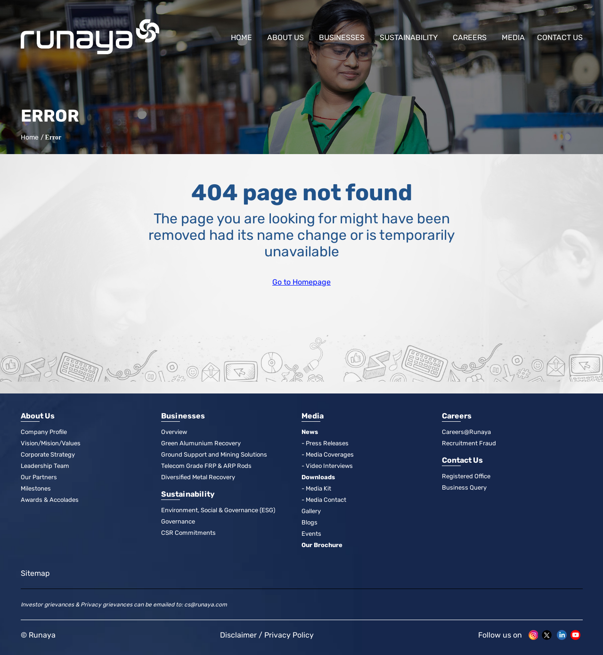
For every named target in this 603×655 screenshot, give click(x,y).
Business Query (464, 487)
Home (241, 37)
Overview (174, 431)
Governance (178, 521)
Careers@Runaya (466, 431)
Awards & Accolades (50, 499)
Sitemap (35, 573)
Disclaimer (238, 634)
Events (311, 533)
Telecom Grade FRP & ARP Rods (206, 465)
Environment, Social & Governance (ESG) (218, 510)
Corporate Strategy (48, 454)
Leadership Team (45, 465)
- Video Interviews (327, 465)
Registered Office (466, 476)
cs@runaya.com (205, 604)
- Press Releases (325, 443)
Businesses (342, 37)
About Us (285, 37)
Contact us (560, 37)
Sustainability (409, 37)
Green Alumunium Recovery (201, 443)
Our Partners (39, 477)
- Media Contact (324, 499)
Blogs (310, 522)
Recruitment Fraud (469, 443)
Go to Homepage (301, 282)
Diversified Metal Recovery (198, 477)
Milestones (36, 488)
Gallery (311, 511)
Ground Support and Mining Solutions (214, 454)
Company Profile (44, 431)
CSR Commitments (188, 532)
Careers (470, 37)
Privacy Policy (289, 634)
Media (513, 37)
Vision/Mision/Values (51, 443)
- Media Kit (316, 488)
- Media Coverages (328, 454)
